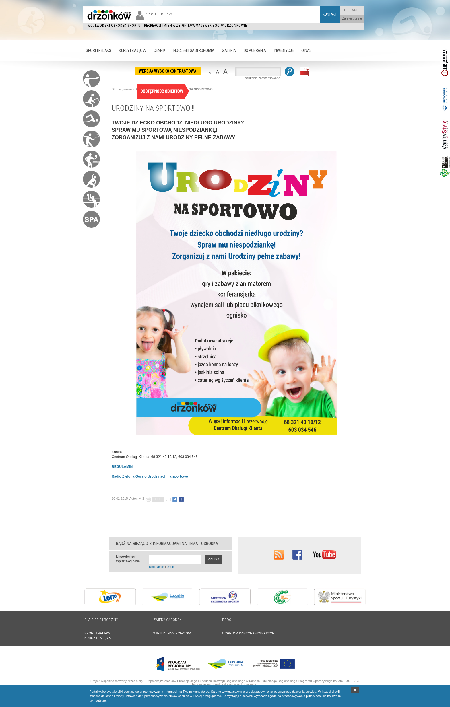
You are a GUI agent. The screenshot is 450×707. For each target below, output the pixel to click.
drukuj (148, 499)
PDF (158, 499)
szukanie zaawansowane (262, 78)
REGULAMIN (122, 467)
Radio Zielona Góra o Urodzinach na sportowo (150, 476)
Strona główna (122, 89)
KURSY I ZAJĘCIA (97, 638)
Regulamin (156, 566)
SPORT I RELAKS (97, 633)
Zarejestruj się (352, 18)
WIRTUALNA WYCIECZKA (172, 633)
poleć (168, 499)
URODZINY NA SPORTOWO (192, 89)
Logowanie (352, 10)
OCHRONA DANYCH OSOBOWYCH (248, 633)
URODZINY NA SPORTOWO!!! (153, 108)
